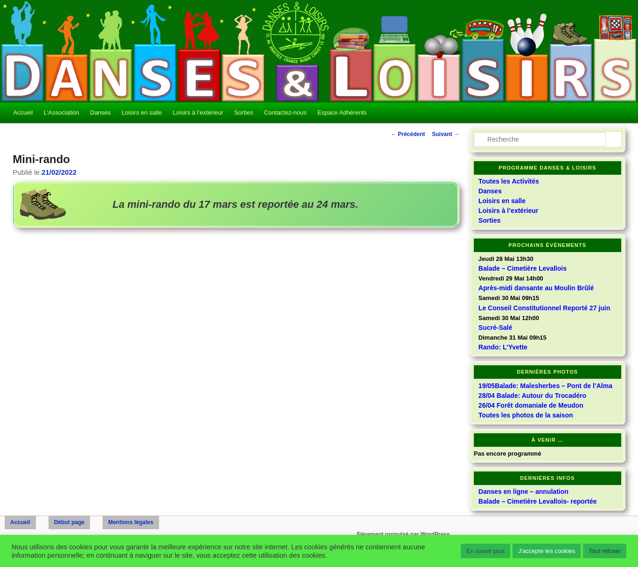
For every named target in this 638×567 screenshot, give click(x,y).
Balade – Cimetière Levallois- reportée (537, 501)
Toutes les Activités (508, 181)
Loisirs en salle (142, 112)
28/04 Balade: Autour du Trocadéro (532, 395)
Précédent (408, 134)
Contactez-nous (285, 112)
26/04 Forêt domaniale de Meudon (530, 405)
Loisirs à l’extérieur (198, 112)
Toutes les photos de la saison (525, 415)
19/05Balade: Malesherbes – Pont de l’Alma (545, 385)
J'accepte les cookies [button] (546, 550)
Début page (69, 522)
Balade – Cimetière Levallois (522, 268)
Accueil (23, 112)
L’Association (61, 112)
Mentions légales (130, 522)
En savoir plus (485, 550)
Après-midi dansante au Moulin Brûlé (536, 288)
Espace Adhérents (342, 112)
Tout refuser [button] (605, 550)
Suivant (445, 134)
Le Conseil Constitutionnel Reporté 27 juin (544, 308)
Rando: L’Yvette (502, 347)
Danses (100, 112)
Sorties (243, 112)
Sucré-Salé (495, 327)
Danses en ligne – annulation (523, 491)
